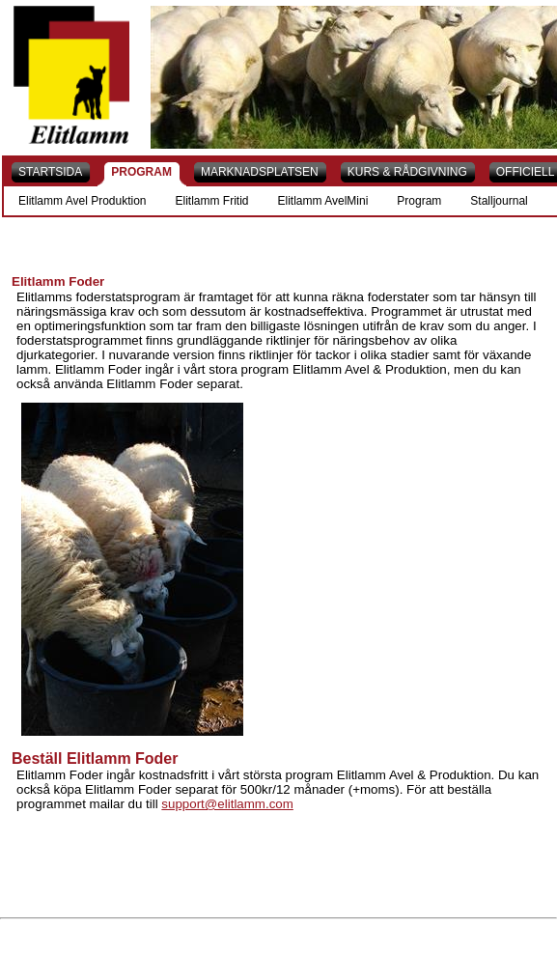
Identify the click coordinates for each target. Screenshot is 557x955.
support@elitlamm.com (226, 804)
